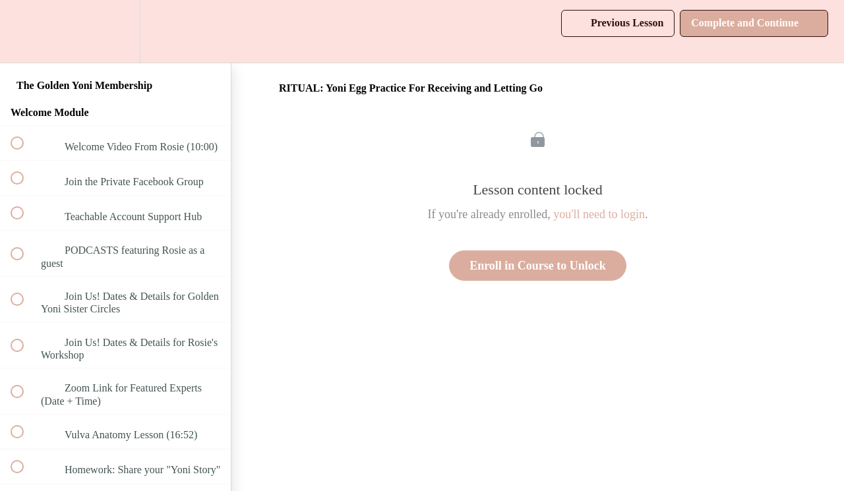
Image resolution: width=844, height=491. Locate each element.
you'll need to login (599, 214)
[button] (24, 31)
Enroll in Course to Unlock (537, 265)
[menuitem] (115, 31)
